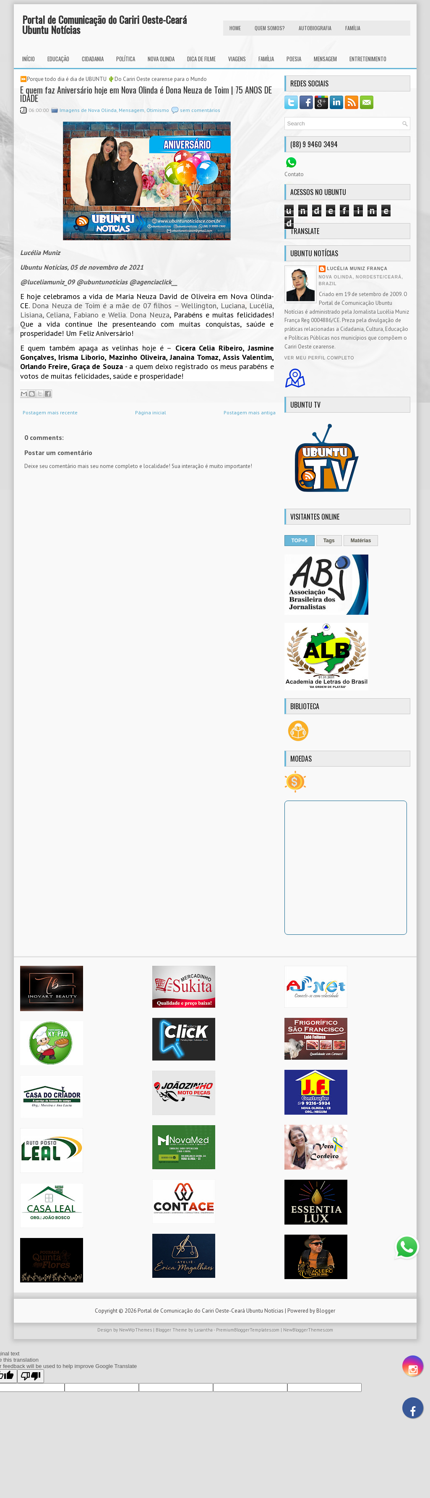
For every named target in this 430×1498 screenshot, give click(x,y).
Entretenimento (367, 59)
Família (266, 59)
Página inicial (150, 412)
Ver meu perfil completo (319, 358)
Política (125, 59)
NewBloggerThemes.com (308, 1330)
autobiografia (315, 27)
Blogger (325, 1310)
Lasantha (203, 1330)
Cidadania (93, 59)
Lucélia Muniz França (357, 268)
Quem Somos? (270, 27)
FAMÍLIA (352, 27)
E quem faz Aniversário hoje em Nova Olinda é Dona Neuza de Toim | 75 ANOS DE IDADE (146, 94)
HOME (235, 27)
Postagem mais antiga (250, 412)
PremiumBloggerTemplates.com (247, 1330)
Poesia (294, 59)
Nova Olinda (161, 59)
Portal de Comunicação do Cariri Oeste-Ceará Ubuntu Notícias (104, 24)
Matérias (361, 541)
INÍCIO (28, 59)
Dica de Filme (201, 59)
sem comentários (200, 110)
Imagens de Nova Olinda (88, 110)
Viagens (237, 59)
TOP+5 (300, 541)
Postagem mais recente (50, 412)
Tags (329, 541)
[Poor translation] (30, 1376)
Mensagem (325, 59)
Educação (58, 59)
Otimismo (157, 110)
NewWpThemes (135, 1330)
